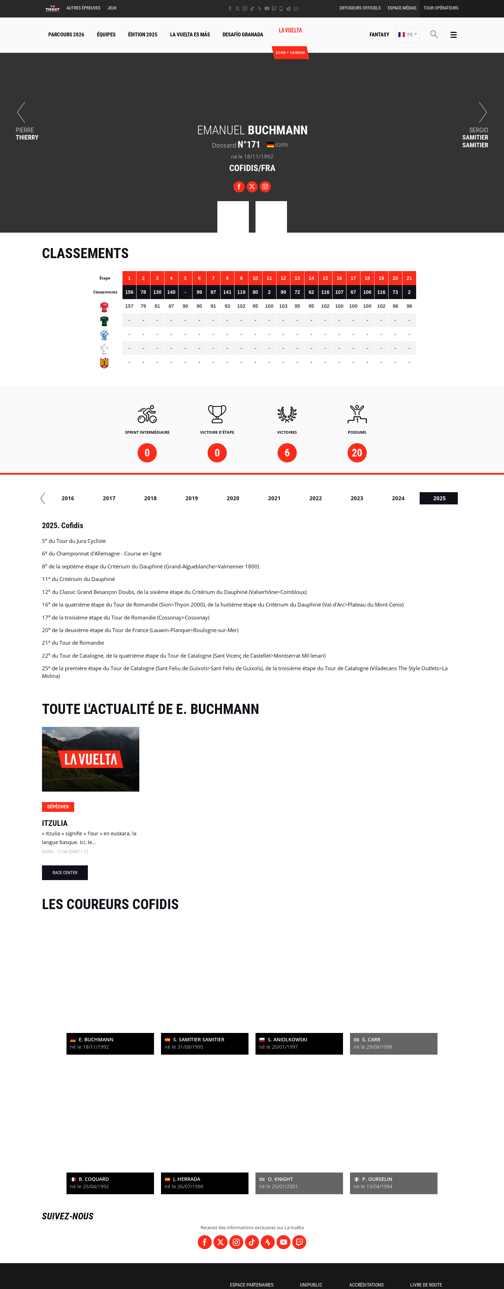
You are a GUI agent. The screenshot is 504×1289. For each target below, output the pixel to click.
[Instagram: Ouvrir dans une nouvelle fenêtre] (244, 8)
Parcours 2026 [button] (66, 34)
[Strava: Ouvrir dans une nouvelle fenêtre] (259, 8)
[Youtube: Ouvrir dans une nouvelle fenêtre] (267, 8)
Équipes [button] (106, 34)
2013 (146, 498)
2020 (435, 498)
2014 (187, 498)
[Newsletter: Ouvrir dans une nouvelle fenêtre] (296, 8)
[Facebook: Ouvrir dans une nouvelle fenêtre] (230, 8)
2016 (270, 498)
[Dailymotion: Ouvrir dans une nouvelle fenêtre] (288, 8)
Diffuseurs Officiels (360, 7)
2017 (311, 498)
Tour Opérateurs (441, 7)
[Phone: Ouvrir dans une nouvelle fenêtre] (281, 8)
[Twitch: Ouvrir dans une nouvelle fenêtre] (274, 8)
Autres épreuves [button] (83, 7)
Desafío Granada (243, 34)
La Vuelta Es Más (190, 34)
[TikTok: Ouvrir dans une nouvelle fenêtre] (252, 8)
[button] (408, 35)
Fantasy (379, 34)
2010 (63, 498)
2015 (229, 498)
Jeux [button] (112, 7)
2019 (394, 498)
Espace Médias (402, 7)
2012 (105, 498)
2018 (352, 498)
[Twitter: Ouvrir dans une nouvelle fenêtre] (237, 8)
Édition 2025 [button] (143, 34)
